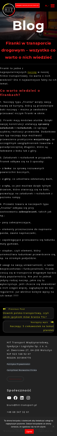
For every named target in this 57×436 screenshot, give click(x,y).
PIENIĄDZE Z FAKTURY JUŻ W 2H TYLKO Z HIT (27, 5)
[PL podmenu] (46, 5)
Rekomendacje (15, 379)
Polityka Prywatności (18, 364)
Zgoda (29, 431)
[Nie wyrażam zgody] (53, 426)
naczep (32, 72)
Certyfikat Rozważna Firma (22, 370)
